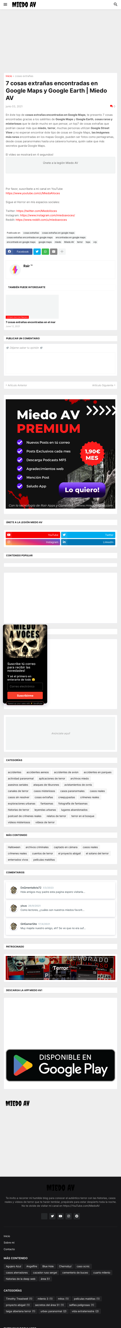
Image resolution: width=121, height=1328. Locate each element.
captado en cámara (65, 847)
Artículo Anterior (17, 385)
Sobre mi (9, 1242)
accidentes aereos (38, 772)
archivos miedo (79, 778)
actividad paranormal (21, 778)
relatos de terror (56, 816)
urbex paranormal (53, 1311)
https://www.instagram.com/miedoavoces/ (47, 215)
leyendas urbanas (45, 809)
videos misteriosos (19, 822)
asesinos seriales (18, 784)
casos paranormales (72, 790)
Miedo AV (69, 242)
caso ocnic (83, 1266)
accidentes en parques (97, 772)
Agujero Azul (13, 1266)
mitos (63, 1299)
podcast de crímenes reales (24, 816)
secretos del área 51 (49, 1305)
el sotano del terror (97, 853)
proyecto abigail (18, 1305)
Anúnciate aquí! (60, 733)
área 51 (45, 1278)
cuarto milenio (101, 1272)
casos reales (97, 790)
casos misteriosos (44, 790)
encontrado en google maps (21, 242)
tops (88, 242)
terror (80, 242)
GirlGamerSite (28, 923)
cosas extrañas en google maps (58, 232)
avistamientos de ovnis (78, 784)
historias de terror (18, 809)
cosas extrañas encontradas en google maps (30, 237)
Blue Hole (48, 1266)
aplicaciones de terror (52, 778)
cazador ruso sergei (45, 1272)
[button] (5, 4)
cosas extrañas (24, 76)
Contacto (9, 1249)
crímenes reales (89, 797)
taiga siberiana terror (20, 1311)
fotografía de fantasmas (72, 803)
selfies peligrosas (81, 1305)
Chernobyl (65, 1266)
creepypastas (66, 797)
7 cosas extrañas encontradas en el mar (31, 322)
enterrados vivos (18, 859)
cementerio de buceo (75, 1272)
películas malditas (44, 859)
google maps (45, 242)
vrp (95, 242)
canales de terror (18, 790)
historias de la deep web (20, 1278)
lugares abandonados (74, 809)
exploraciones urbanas (21, 803)
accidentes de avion (66, 772)
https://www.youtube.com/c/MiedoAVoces (33, 193)
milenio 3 (45, 1299)
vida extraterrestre (85, 1311)
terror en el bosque (82, 816)
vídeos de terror (45, 822)
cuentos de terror (42, 853)
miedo (58, 242)
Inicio (9, 76)
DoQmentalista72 (31, 887)
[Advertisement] (62, 40)
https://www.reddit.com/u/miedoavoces (41, 219)
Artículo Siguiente (102, 385)
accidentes (14, 772)
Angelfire (31, 1266)
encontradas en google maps (70, 237)
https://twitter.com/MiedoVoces (36, 211)
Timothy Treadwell (19, 1299)
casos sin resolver (18, 797)
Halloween (14, 847)
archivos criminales (37, 847)
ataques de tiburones (46, 784)
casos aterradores (17, 1272)
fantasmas (47, 803)
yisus (23, 905)
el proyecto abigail (69, 853)
